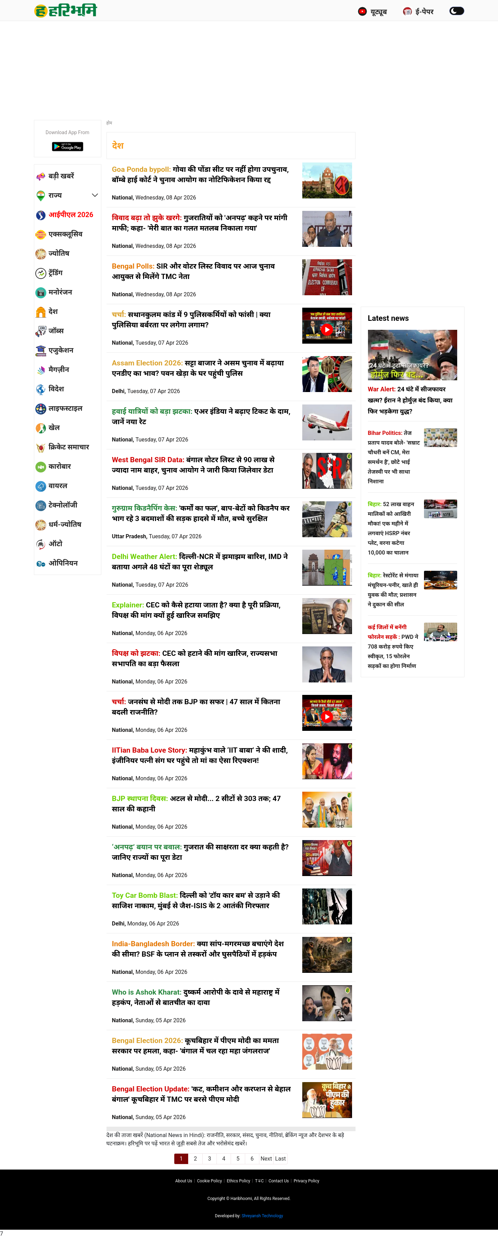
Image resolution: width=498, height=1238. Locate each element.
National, (154, 197)
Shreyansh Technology (262, 1215)
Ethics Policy (238, 1181)
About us (183, 1181)
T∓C (259, 1181)
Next (266, 1158)
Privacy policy (306, 1181)
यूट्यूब (372, 11)
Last (280, 1158)
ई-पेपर (418, 11)
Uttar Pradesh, (157, 536)
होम (109, 123)
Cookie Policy (209, 1181)
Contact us (278, 1181)
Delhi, (146, 391)
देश (118, 146)
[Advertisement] (249, 67)
